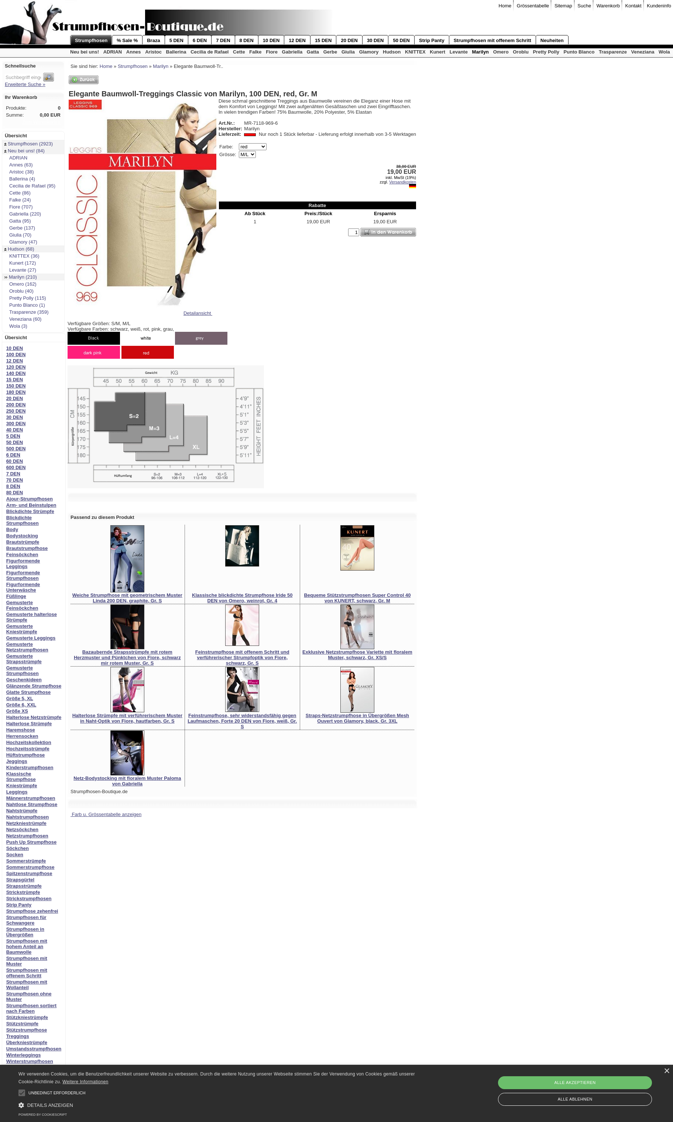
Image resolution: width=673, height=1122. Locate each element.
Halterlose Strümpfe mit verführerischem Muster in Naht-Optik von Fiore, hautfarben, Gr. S (127, 718)
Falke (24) (17, 200)
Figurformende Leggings (23, 563)
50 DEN (401, 40)
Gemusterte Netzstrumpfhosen (27, 647)
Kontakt (633, 5)
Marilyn (480, 52)
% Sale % (127, 40)
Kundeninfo (659, 5)
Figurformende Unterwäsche (23, 587)
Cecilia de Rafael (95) (29, 186)
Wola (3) (15, 326)
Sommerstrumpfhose (30, 867)
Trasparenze (613, 52)
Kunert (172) (20, 263)
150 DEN (16, 386)
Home (505, 5)
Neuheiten (552, 40)
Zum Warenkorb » (41, 122)
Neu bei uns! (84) (24, 151)
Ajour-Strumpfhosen (29, 499)
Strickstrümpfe (23, 892)
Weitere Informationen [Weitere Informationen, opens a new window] (85, 1081)
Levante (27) (20, 270)
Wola (664, 52)
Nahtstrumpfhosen (27, 817)
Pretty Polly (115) (25, 298)
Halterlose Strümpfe (29, 723)
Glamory (369, 52)
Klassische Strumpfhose (21, 776)
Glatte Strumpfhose (28, 692)
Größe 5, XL (19, 698)
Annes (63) (18, 165)
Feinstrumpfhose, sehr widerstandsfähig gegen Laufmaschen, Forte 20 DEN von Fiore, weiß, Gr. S (242, 721)
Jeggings (16, 761)
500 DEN (16, 448)
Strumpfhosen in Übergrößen (25, 931)
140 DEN (16, 373)
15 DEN (323, 40)
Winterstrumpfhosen (29, 1061)
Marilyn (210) (20, 277)
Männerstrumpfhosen (30, 798)
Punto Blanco (579, 52)
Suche (584, 5)
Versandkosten (402, 182)
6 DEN (200, 40)
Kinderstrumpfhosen (30, 767)
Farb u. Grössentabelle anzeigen (106, 814)
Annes (133, 52)
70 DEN (14, 480)
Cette (239, 52)
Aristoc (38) (19, 172)
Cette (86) (17, 193)
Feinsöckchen (22, 554)
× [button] (666, 1071)
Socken (14, 854)
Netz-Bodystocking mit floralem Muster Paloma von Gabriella (127, 781)
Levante (459, 52)
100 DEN (16, 354)
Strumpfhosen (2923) (28, 144)
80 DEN (14, 492)
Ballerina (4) (19, 179)
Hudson (392, 52)
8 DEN (247, 40)
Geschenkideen (24, 679)
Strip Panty (431, 40)
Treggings (17, 1036)
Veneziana (643, 52)
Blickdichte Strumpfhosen (22, 520)
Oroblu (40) (19, 291)
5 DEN (176, 40)
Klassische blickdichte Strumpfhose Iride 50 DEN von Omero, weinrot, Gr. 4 (242, 597)
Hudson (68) (19, 249)
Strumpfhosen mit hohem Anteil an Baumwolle (26, 946)
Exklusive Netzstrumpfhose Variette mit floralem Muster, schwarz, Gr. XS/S (357, 654)
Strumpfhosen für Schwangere (26, 920)
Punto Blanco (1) (24, 305)
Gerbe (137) (19, 228)
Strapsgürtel (20, 879)
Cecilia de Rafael (209, 52)
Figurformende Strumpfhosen (23, 575)
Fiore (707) (18, 207)
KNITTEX (415, 52)
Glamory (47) (20, 242)
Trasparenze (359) (26, 312)
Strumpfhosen (91, 40)
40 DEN (14, 430)
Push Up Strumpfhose (31, 842)
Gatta (313, 52)
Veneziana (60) (22, 319)
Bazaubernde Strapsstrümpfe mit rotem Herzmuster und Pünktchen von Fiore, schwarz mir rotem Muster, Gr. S (127, 657)
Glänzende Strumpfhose (34, 686)
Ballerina (176, 52)
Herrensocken (22, 736)
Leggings (17, 792)
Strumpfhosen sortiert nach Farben (31, 1008)
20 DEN (349, 40)
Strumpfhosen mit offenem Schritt (492, 40)
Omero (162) (20, 284)
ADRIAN (112, 52)
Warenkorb (608, 5)
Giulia (348, 52)
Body (12, 529)
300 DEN (16, 423)
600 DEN (16, 467)
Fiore (272, 52)
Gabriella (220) (22, 214)
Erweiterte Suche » (25, 84)
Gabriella (292, 52)
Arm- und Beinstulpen (31, 505)
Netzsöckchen (22, 829)
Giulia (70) (17, 235)
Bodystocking (22, 535)
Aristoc (153, 52)
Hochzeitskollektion (28, 742)
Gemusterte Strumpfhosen (22, 670)
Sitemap (563, 5)
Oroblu (521, 52)
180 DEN (16, 392)
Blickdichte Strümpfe (30, 511)
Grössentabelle (533, 5)
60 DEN (14, 461)
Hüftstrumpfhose (25, 755)
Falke (255, 52)
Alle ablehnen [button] (575, 1099)
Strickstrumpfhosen (29, 898)
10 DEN (271, 40)
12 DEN (297, 40)
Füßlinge (16, 596)
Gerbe (330, 52)
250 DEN (16, 411)
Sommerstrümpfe (26, 861)
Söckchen (17, 848)
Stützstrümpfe (22, 1023)
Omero (501, 52)
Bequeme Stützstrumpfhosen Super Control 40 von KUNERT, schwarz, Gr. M (357, 597)
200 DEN (16, 404)
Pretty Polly (546, 52)
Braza (153, 40)
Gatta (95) (17, 221)
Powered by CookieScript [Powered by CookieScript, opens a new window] (42, 1114)
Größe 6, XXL (21, 705)
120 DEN (16, 367)
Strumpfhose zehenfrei (32, 911)
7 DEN (223, 40)
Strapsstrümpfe (24, 886)
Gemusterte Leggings (31, 638)
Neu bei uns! (84, 52)
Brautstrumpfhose (27, 548)
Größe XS (17, 711)
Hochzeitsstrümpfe (27, 748)
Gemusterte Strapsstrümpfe (24, 658)
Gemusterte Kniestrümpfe (21, 628)
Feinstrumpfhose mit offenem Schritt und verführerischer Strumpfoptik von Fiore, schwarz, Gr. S (242, 657)
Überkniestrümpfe (26, 1042)
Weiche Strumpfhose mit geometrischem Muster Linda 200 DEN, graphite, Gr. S (127, 597)
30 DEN (375, 40)
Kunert (437, 52)
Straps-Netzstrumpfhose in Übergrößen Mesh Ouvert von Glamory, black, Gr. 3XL (357, 718)
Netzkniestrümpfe (26, 823)
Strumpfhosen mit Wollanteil (26, 984)
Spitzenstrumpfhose (29, 873)
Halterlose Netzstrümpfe (34, 717)
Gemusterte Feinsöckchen (22, 605)
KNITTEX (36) (22, 256)
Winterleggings (23, 1055)
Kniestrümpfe (21, 785)
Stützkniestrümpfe (27, 1017)
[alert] (336, 1093)
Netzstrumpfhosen (27, 836)
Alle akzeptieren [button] (575, 1082)
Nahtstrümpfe (22, 810)
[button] (21, 1092)
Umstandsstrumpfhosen (34, 1049)
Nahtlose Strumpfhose (32, 804)
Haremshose (20, 730)
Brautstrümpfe (23, 542)
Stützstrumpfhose (26, 1030)
